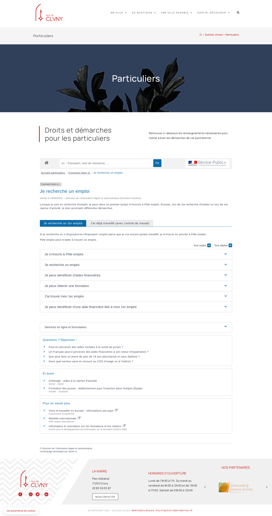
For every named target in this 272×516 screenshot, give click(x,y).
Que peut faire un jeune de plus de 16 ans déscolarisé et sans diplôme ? (94, 356)
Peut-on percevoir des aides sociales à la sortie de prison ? (86, 346)
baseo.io (72, 451)
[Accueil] (201, 34)
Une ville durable (176, 13)
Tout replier (202, 245)
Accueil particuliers (53, 172)
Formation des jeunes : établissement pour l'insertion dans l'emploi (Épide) (96, 388)
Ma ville (119, 13)
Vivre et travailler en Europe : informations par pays (83, 410)
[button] (238, 12)
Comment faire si (79, 172)
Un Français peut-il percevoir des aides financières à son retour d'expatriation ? (99, 351)
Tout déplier (223, 245)
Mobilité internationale (64, 418)
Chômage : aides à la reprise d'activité (73, 380)
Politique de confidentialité (174, 510)
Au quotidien (144, 13)
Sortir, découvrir (213, 13)
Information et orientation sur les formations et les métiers (87, 426)
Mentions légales (143, 510)
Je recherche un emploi (108, 172)
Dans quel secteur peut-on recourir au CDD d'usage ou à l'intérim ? (91, 361)
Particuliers (232, 34)
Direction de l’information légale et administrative (67, 448)
